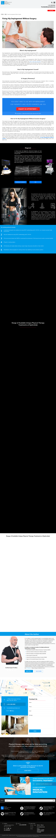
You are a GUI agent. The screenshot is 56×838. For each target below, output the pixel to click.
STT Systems (28, 668)
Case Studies (39, 671)
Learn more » (28, 770)
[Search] (30, 800)
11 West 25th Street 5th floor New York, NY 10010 (14, 699)
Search (53, 800)
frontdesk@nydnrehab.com (48, 7)
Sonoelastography (20, 182)
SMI (35, 182)
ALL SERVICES (7, 829)
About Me (29, 671)
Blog (5, 14)
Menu (54, 2)
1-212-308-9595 (51, 5)
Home (2, 14)
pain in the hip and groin (35, 61)
